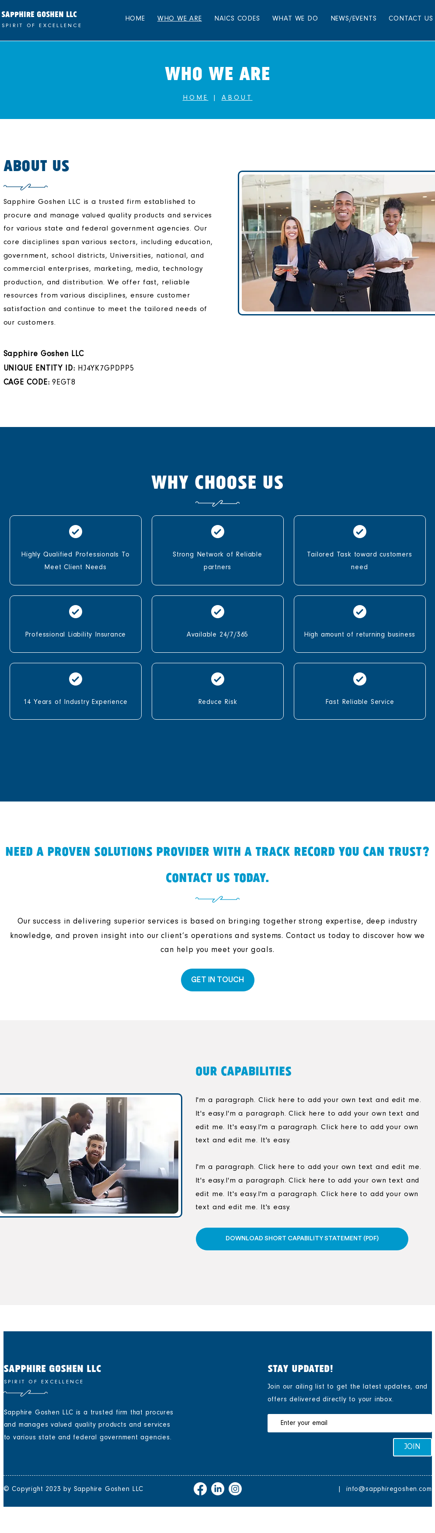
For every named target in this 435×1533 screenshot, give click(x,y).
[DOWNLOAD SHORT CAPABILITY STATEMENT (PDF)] (302, 1239)
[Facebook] (200, 1488)
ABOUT (237, 98)
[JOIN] (412, 1447)
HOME (196, 98)
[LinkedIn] (217, 1488)
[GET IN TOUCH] (218, 980)
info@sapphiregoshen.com (389, 1489)
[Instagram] (235, 1488)
